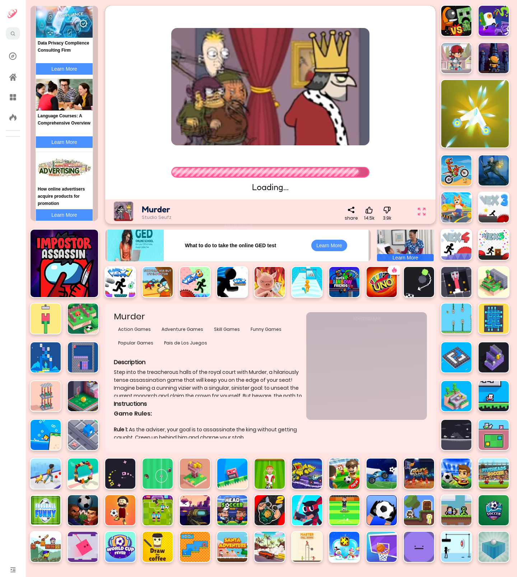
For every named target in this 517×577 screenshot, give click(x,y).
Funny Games (266, 329)
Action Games (134, 329)
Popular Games (135, 343)
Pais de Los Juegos (185, 343)
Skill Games (227, 329)
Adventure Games (182, 329)
